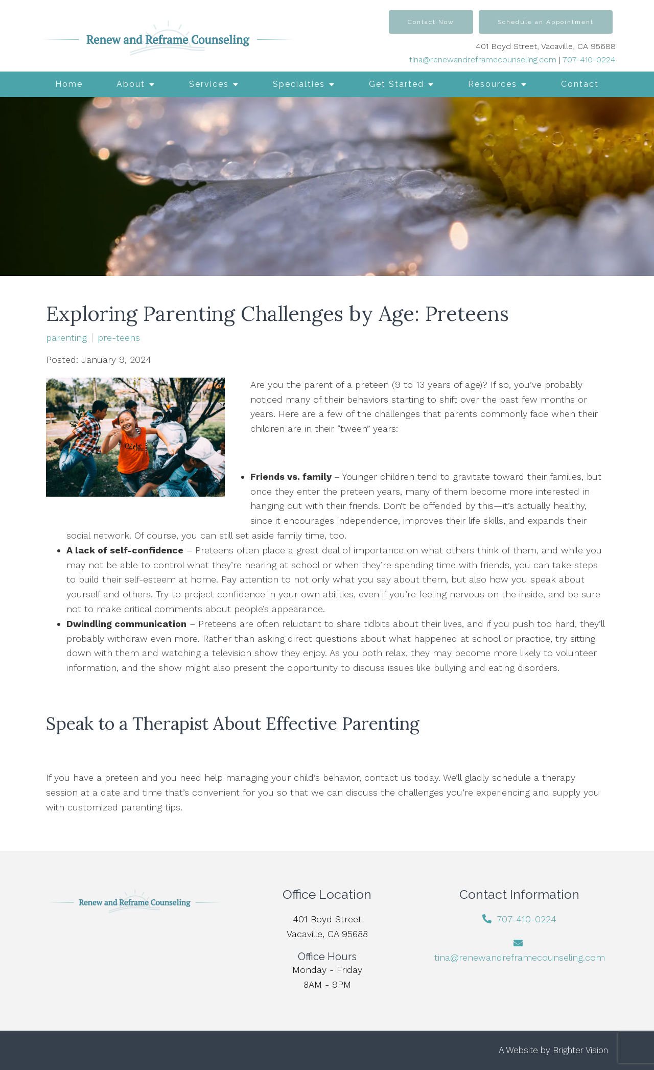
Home (69, 84)
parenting (66, 337)
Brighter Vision (580, 1050)
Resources (492, 84)
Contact (580, 84)
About (130, 84)
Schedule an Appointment (546, 22)
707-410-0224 (589, 59)
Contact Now (431, 22)
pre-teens (119, 337)
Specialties (299, 84)
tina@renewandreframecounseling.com (482, 59)
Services (209, 84)
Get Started (396, 84)
